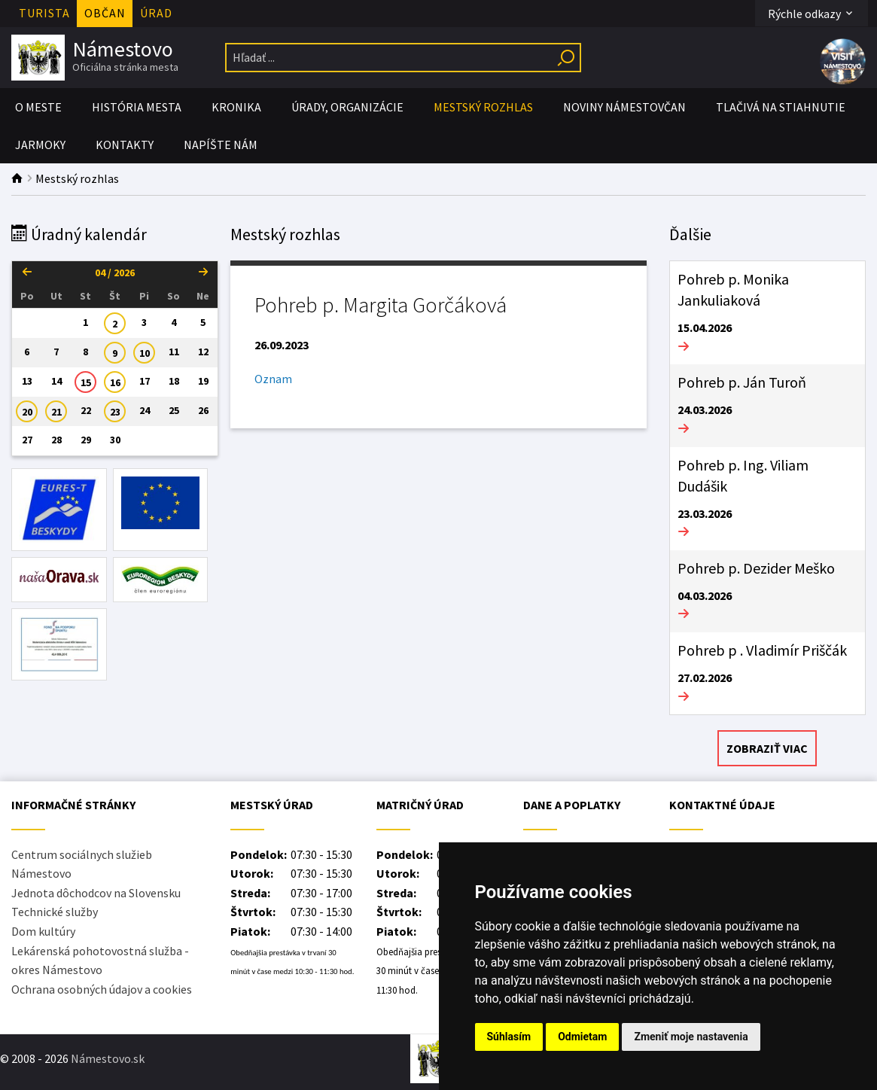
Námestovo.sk (108, 1058)
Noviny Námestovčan (624, 106)
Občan (105, 12)
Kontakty (125, 144)
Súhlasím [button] (509, 1037)
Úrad (156, 12)
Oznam (273, 378)
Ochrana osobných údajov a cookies (101, 989)
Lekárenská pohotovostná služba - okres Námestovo (100, 960)
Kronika (236, 106)
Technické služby (54, 911)
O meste (38, 106)
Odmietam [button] (582, 1037)
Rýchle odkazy (811, 13)
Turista (44, 12)
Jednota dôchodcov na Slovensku (96, 892)
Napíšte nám (220, 144)
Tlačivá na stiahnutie (780, 106)
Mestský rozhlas (483, 106)
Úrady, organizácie (347, 106)
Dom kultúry (43, 931)
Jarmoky (40, 144)
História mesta (136, 106)
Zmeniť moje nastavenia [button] (691, 1037)
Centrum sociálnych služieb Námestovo (81, 864)
